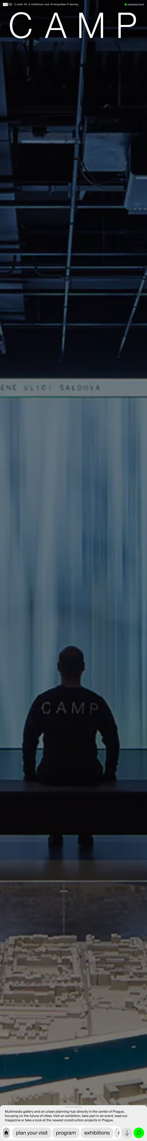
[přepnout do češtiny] (7, 4)
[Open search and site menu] (139, 1132)
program (66, 1132)
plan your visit (32, 1132)
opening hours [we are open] (135, 4)
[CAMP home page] (6, 1132)
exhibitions (97, 1132)
